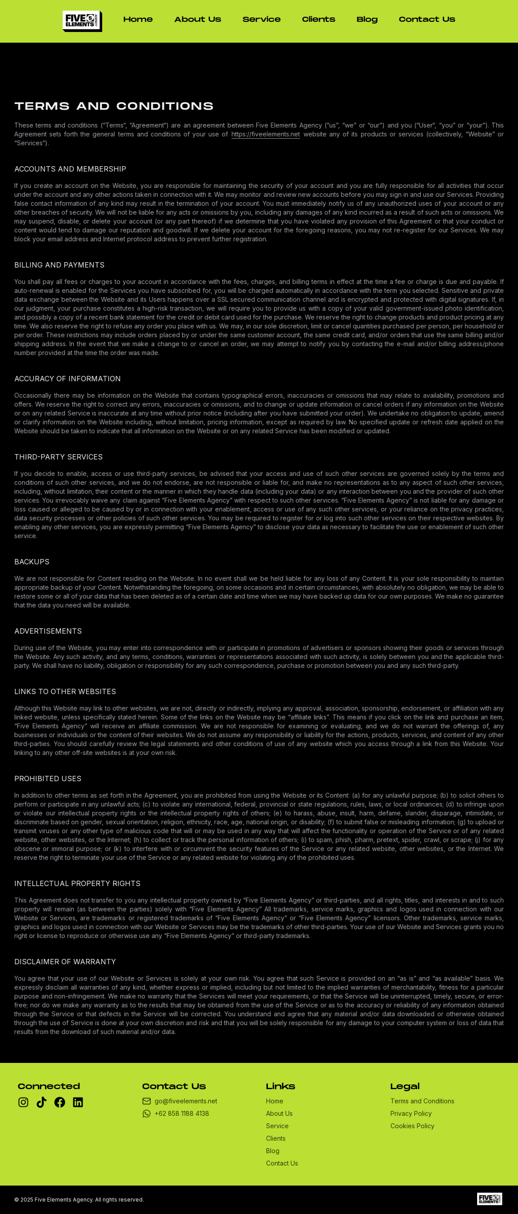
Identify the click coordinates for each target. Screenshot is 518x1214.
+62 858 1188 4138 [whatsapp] (175, 1113)
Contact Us (427, 20)
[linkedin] (78, 1102)
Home (138, 20)
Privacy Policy (411, 1113)
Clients (318, 20)
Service (262, 20)
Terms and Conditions (422, 1101)
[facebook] (59, 1102)
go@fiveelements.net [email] (179, 1101)
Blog (367, 20)
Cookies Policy (412, 1126)
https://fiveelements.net (268, 134)
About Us (197, 20)
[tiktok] (41, 1102)
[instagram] (23, 1102)
